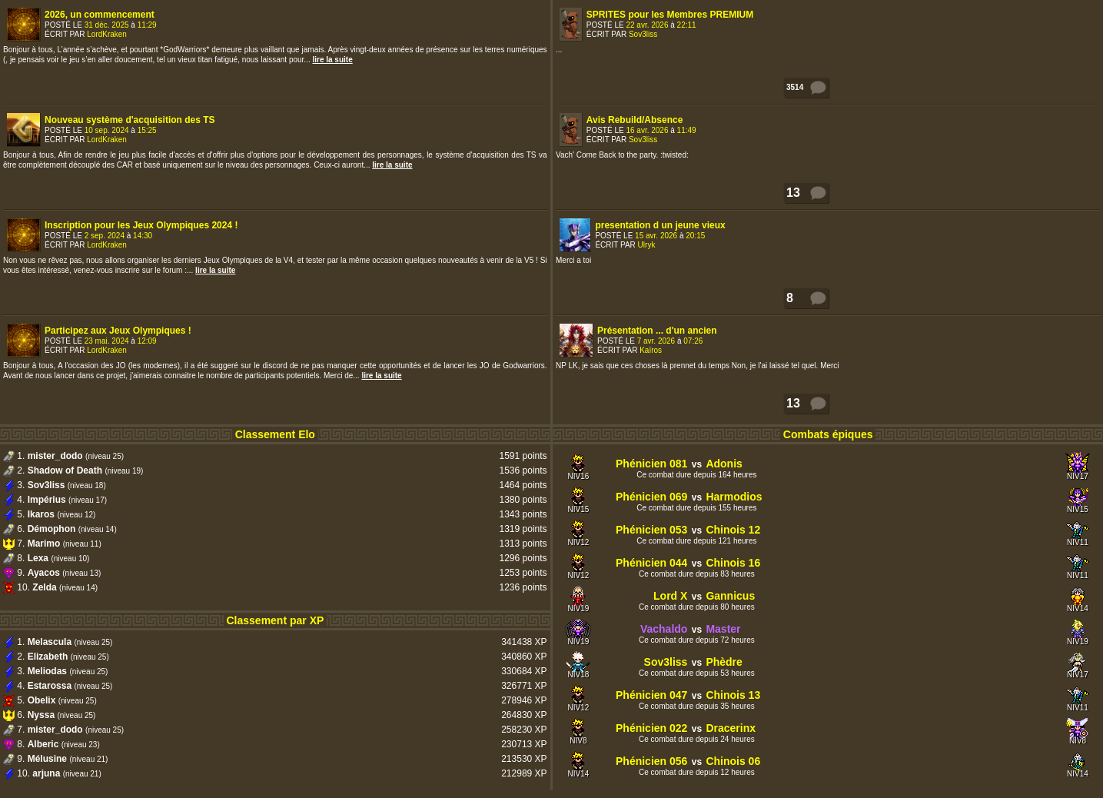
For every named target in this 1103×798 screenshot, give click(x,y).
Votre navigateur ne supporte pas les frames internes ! (828, 210)
